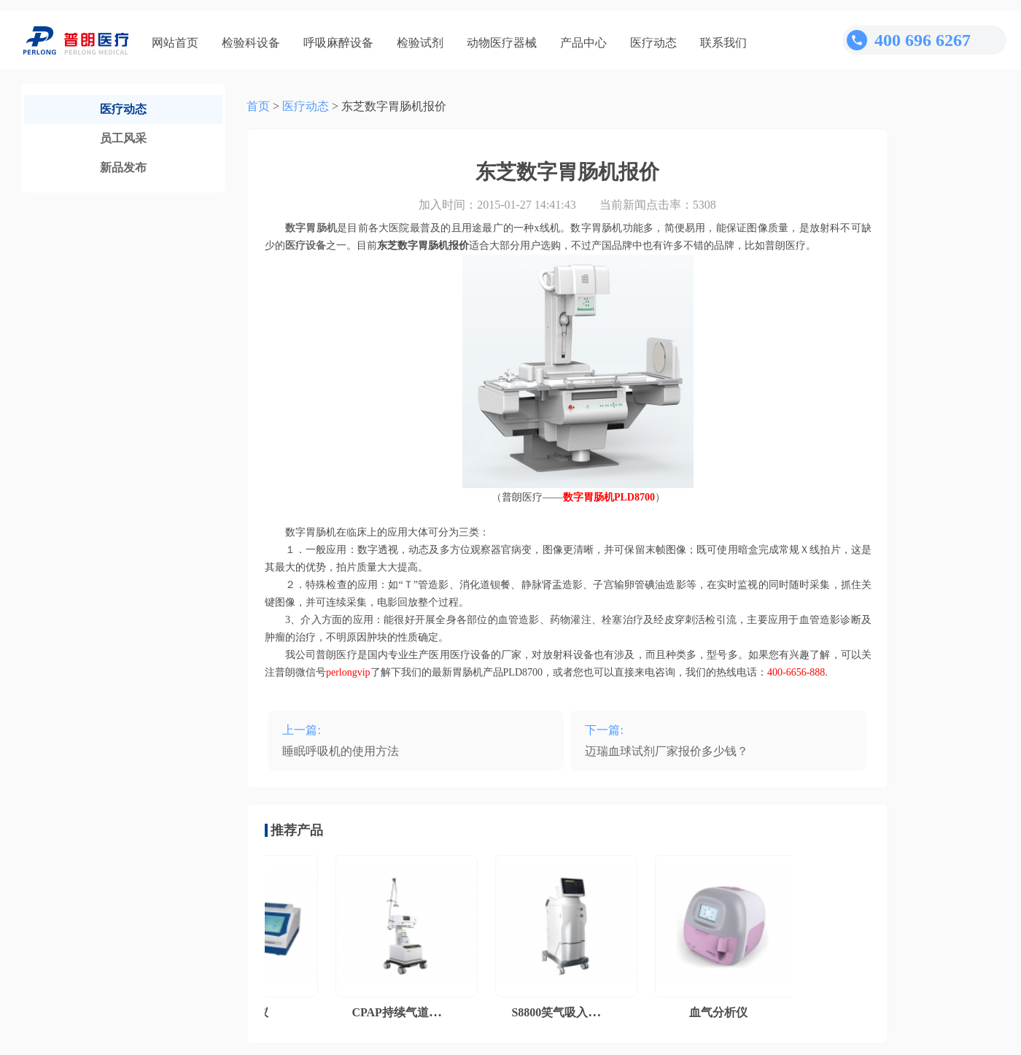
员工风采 (123, 138)
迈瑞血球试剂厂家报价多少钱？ (666, 751)
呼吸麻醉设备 (338, 42)
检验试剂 (420, 42)
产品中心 (583, 42)
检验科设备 (251, 42)
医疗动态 (653, 42)
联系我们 (723, 42)
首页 (258, 106)
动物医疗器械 (502, 42)
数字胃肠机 (311, 228)
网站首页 (175, 42)
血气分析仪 (721, 1012)
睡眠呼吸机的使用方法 (340, 751)
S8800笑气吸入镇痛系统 (575, 1012)
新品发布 (123, 167)
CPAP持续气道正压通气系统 (427, 1012)
